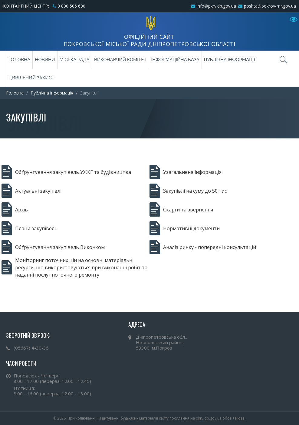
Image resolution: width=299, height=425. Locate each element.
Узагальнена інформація (186, 172)
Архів (15, 209)
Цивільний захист (31, 78)
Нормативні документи (185, 228)
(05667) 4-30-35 (31, 348)
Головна (19, 59)
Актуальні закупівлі (31, 190)
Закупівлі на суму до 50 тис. (189, 190)
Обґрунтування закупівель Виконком (53, 247)
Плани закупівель (30, 228)
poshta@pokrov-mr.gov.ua (270, 6)
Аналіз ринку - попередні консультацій (203, 247)
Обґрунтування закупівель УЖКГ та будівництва (66, 172)
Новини (45, 59)
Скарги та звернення (181, 209)
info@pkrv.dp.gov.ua (216, 6)
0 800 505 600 (71, 6)
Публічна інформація (230, 59)
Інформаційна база (175, 59)
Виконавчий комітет (120, 59)
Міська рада (75, 59)
